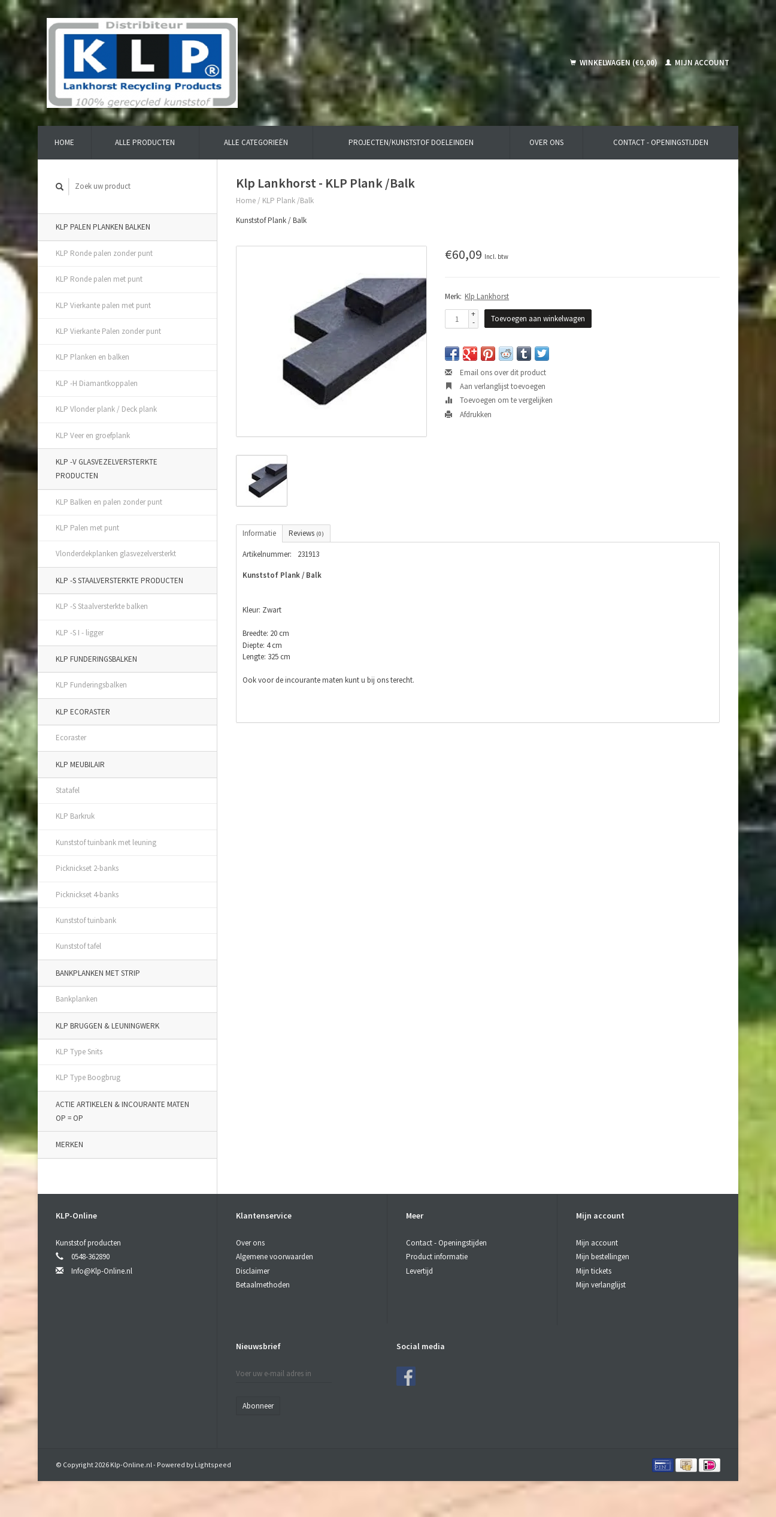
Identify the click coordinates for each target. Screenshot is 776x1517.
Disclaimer (252, 1271)
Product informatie (437, 1256)
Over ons (546, 142)
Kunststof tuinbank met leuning (106, 842)
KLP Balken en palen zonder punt (109, 502)
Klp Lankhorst (487, 296)
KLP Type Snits (79, 1051)
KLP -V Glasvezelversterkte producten (106, 469)
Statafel (68, 790)
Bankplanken (77, 999)
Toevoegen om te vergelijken (499, 400)
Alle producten (145, 142)
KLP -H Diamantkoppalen (97, 383)
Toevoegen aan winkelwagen (538, 318)
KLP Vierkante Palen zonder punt (108, 331)
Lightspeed (213, 1464)
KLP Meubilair (80, 764)
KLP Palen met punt (87, 528)
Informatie (259, 533)
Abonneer (258, 1406)
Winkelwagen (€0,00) (614, 63)
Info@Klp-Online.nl (101, 1271)
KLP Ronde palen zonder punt (104, 253)
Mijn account (697, 63)
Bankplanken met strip (98, 973)
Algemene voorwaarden (274, 1256)
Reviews (306, 533)
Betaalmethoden (263, 1285)
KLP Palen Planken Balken (103, 227)
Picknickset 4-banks (87, 894)
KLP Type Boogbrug (88, 1077)
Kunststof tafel (78, 946)
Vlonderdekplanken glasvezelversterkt (116, 553)
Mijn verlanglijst (601, 1285)
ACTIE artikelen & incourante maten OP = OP (122, 1111)
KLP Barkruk (75, 816)
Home (64, 142)
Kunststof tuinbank (86, 920)
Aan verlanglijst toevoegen (495, 386)
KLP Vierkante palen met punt (103, 305)
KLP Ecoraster (83, 712)
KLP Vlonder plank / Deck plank (106, 409)
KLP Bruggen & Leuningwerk (107, 1026)
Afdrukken (468, 414)
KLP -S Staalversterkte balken (102, 606)
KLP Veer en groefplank (93, 435)
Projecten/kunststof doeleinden (411, 142)
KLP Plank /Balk (288, 200)
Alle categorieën (256, 142)
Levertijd (419, 1271)
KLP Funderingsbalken (96, 659)
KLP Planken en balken (92, 357)
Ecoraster (71, 737)
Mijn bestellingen (602, 1256)
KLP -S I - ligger (80, 633)
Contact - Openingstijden (660, 142)
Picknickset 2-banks (87, 868)
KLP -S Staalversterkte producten (119, 580)
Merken (69, 1144)
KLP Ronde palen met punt (99, 279)
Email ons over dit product (495, 372)
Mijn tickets (593, 1271)
